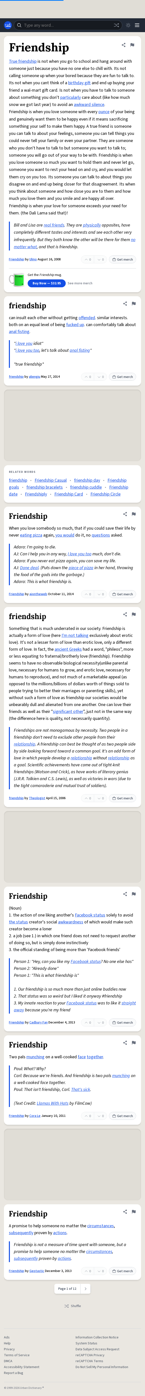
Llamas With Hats (52, 1103)
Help (7, 1343)
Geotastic (36, 1271)
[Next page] (86, 1289)
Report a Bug (13, 1373)
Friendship (16, 259)
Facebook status (90, 915)
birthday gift (79, 83)
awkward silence (89, 105)
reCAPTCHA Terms (89, 1361)
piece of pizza (81, 568)
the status (18, 922)
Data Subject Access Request (97, 1349)
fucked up (75, 325)
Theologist (37, 798)
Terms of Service (17, 1355)
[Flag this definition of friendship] (134, 304)
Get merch (122, 259)
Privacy (9, 1349)
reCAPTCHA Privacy (90, 1355)
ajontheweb (38, 594)
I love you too (79, 554)
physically (92, 225)
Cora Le (35, 1115)
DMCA (8, 1361)
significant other (68, 711)
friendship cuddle (86, 487)
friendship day (87, 480)
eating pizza (31, 535)
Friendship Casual (51, 480)
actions (60, 1233)
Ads (7, 1337)
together (95, 1057)
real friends (54, 225)
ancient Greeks (68, 649)
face (82, 1057)
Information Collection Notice (97, 1337)
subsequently (21, 1233)
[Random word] (116, 25)
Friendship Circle (105, 494)
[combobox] (68, 25)
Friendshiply (36, 494)
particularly (70, 97)
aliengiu (34, 376)
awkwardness (70, 922)
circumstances (100, 1226)
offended (87, 318)
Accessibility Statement (21, 1367)
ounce (103, 112)
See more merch (80, 283)
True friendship (23, 61)
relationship (24, 744)
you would (64, 535)
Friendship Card (68, 494)
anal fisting (19, 332)
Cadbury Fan (38, 1022)
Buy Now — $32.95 (47, 283)
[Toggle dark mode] (128, 25)
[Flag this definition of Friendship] (132, 45)
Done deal (29, 568)
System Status (86, 1343)
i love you (24, 343)
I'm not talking (75, 635)
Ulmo (33, 259)
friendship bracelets (44, 487)
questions (101, 535)
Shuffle (72, 1306)
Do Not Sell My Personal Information (102, 1367)
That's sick (80, 1089)
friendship (16, 376)
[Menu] (137, 25)
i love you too (27, 350)
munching (35, 1057)
